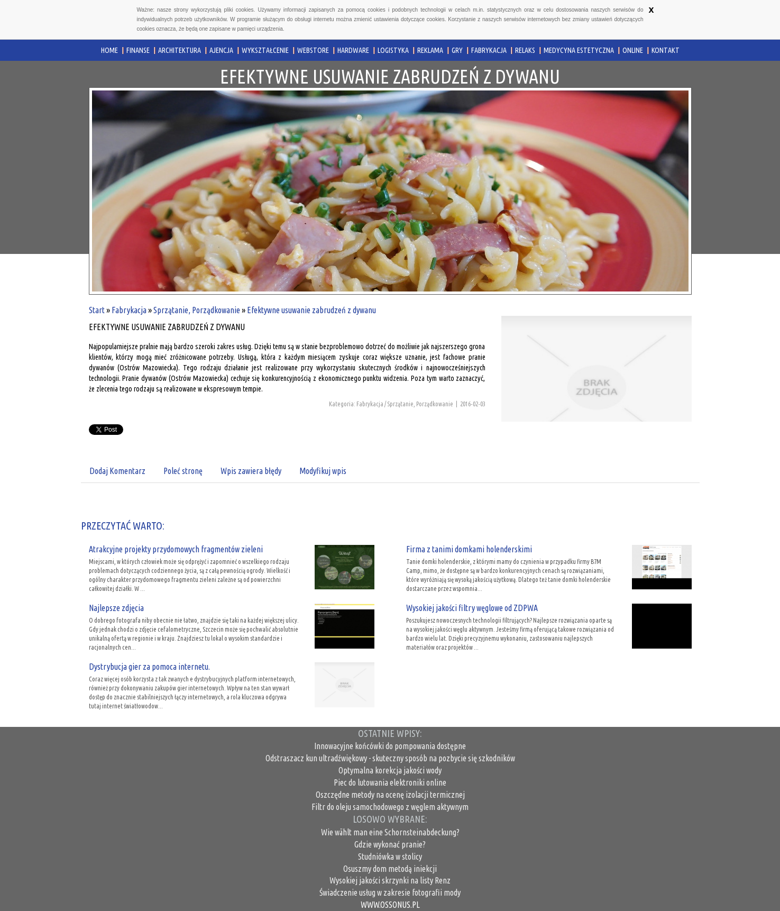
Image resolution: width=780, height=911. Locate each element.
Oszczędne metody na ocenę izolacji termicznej (390, 794)
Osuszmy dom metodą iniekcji (390, 868)
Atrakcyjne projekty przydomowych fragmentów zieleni (176, 549)
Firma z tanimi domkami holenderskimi (469, 549)
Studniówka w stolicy (390, 856)
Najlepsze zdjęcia (116, 608)
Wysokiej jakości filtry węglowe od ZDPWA (472, 608)
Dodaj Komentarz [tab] (117, 471)
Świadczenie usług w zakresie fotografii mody (390, 892)
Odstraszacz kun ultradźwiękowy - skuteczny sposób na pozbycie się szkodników (390, 758)
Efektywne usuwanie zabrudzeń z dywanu (311, 310)
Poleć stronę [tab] (183, 471)
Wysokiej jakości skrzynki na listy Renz (390, 880)
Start (97, 310)
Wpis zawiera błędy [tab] (251, 471)
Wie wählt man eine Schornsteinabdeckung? (390, 832)
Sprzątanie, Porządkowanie (196, 310)
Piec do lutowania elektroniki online (390, 782)
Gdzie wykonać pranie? (390, 844)
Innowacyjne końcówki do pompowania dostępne (390, 746)
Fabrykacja (129, 310)
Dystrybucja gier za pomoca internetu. (149, 666)
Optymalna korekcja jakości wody (390, 770)
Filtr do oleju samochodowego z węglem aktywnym (390, 807)
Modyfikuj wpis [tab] (322, 471)
